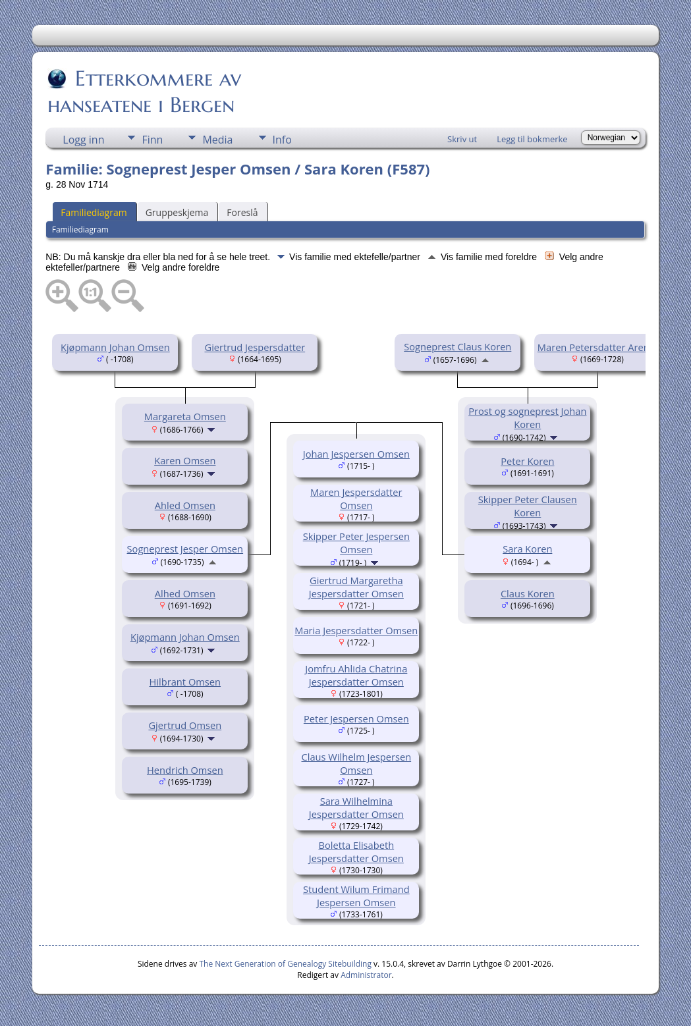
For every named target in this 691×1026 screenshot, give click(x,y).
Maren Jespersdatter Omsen (356, 498)
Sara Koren (527, 548)
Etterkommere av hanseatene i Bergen (144, 91)
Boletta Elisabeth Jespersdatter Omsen (356, 851)
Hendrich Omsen (185, 769)
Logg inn (83, 139)
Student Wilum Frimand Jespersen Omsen (356, 895)
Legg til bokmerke (532, 139)
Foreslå (242, 212)
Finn (152, 139)
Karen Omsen (184, 460)
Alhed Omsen (185, 593)
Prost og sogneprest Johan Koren (527, 417)
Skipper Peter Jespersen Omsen (356, 542)
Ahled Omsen (185, 505)
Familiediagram (93, 212)
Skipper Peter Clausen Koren (527, 506)
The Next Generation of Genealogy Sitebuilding (285, 963)
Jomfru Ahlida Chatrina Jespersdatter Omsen (356, 675)
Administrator (366, 975)
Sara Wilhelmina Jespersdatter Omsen (356, 807)
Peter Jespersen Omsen (356, 718)
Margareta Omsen (185, 416)
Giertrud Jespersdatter (254, 347)
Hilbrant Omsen (185, 681)
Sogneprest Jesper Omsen (185, 548)
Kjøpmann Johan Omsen (115, 347)
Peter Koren (527, 461)
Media (217, 139)
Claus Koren (528, 593)
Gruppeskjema (177, 212)
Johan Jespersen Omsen (356, 453)
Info (282, 139)
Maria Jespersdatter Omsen (356, 630)
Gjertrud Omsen (184, 725)
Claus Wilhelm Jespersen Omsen (357, 763)
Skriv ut (462, 139)
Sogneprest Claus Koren (457, 346)
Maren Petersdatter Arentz (597, 347)
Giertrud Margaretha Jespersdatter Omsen (356, 587)
